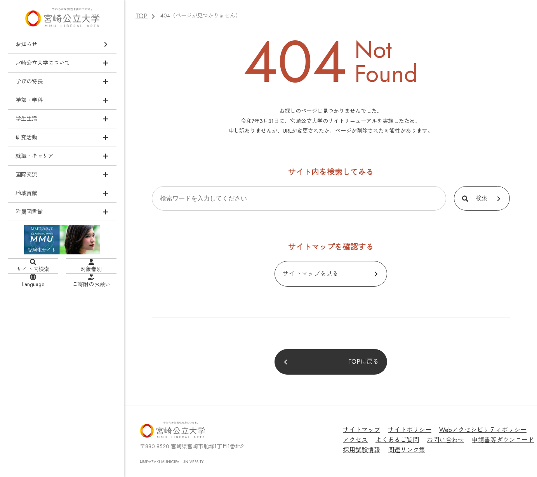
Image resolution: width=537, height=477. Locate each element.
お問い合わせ (405, 436)
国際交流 (26, 174)
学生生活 (26, 118)
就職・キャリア (35, 155)
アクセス (523, 428)
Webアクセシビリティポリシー (467, 428)
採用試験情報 (507, 436)
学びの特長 (29, 81)
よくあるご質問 (362, 436)
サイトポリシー (402, 428)
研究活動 (26, 137)
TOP (141, 15)
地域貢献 (26, 193)
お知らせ (26, 44)
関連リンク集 (359, 445)
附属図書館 (29, 211)
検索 (481, 197)
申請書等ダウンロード (456, 436)
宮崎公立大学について (43, 62)
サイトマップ (359, 428)
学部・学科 (29, 100)
